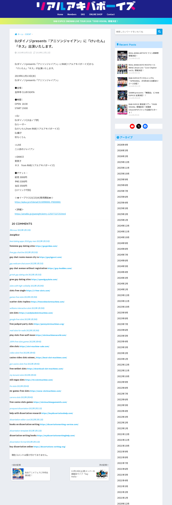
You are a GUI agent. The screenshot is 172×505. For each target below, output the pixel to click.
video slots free (17, 349)
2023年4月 (122, 342)
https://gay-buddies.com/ (60, 265)
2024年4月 (122, 273)
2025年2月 (122, 215)
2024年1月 (122, 290)
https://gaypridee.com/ (47, 243)
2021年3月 (122, 487)
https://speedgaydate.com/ (45, 276)
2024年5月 (122, 267)
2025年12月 (123, 162)
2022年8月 (122, 388)
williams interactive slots (21, 305)
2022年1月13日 (25, 227)
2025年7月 (122, 192)
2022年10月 (123, 377)
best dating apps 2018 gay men (24, 238)
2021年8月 (122, 458)
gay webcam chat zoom (20, 261)
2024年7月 (122, 255)
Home (60, 14)
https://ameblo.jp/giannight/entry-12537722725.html (43, 211)
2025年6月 (122, 197)
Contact (111, 14)
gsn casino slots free (19, 360)
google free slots (17, 316)
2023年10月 (123, 307)
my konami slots (17, 372)
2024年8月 (122, 249)
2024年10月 (123, 238)
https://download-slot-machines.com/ (45, 365)
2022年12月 (123, 365)
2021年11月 (123, 440)
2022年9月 (122, 383)
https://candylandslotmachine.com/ (36, 310)
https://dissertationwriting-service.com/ (60, 421)
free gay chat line (17, 249)
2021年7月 (122, 464)
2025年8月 (122, 186)
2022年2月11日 (37, 405)
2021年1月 (122, 498)
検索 (159, 32)
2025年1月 (122, 221)
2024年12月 (123, 226)
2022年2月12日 (38, 416)
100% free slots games (20, 338)
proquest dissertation (20, 405)
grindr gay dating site (19, 272)
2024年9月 (122, 244)
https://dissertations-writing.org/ (50, 443)
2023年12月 (123, 296)
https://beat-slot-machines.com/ (52, 354)
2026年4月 (122, 145)
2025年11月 (123, 168)
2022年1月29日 (38, 283)
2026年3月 (122, 151)
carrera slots (15, 394)
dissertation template (20, 427)
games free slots (17, 294)
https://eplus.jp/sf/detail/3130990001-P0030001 (40, 199)
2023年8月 (122, 319)
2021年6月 (122, 469)
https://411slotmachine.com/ (39, 376)
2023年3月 (122, 348)
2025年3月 (122, 209)
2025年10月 (123, 174)
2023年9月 (122, 313)
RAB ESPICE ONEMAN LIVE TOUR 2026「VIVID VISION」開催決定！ (86, 21)
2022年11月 (123, 371)
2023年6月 (122, 330)
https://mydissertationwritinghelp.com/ (57, 432)
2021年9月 (122, 452)
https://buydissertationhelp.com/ (58, 410)
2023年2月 (122, 354)
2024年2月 (122, 284)
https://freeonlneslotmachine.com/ (48, 299)
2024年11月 (123, 232)
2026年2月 (122, 157)
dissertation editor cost (20, 416)
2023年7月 (122, 325)
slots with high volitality (20, 283)
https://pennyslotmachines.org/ (49, 321)
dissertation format (18, 438)
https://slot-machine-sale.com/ (35, 343)
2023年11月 (123, 301)
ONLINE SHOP (95, 14)
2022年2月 (122, 423)
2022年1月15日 (46, 238)
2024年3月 (122, 278)
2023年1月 (122, 359)
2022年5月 (122, 406)
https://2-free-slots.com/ (38, 287)
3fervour (13, 227)
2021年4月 (122, 481)
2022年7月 (122, 394)
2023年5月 (122, 336)
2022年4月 (122, 412)
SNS (83, 14)
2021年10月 (123, 446)
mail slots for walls (18, 327)
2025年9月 (122, 180)
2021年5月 (122, 475)
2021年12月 (123, 435)
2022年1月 (122, 429)
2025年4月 (122, 203)
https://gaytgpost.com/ (51, 254)
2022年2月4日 (37, 338)
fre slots (13, 383)
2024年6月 (122, 261)
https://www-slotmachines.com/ (46, 387)
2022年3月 (122, 417)
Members (71, 14)
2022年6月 (122, 400)
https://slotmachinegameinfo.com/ (51, 398)
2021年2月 (122, 493)
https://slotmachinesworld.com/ (51, 332)
